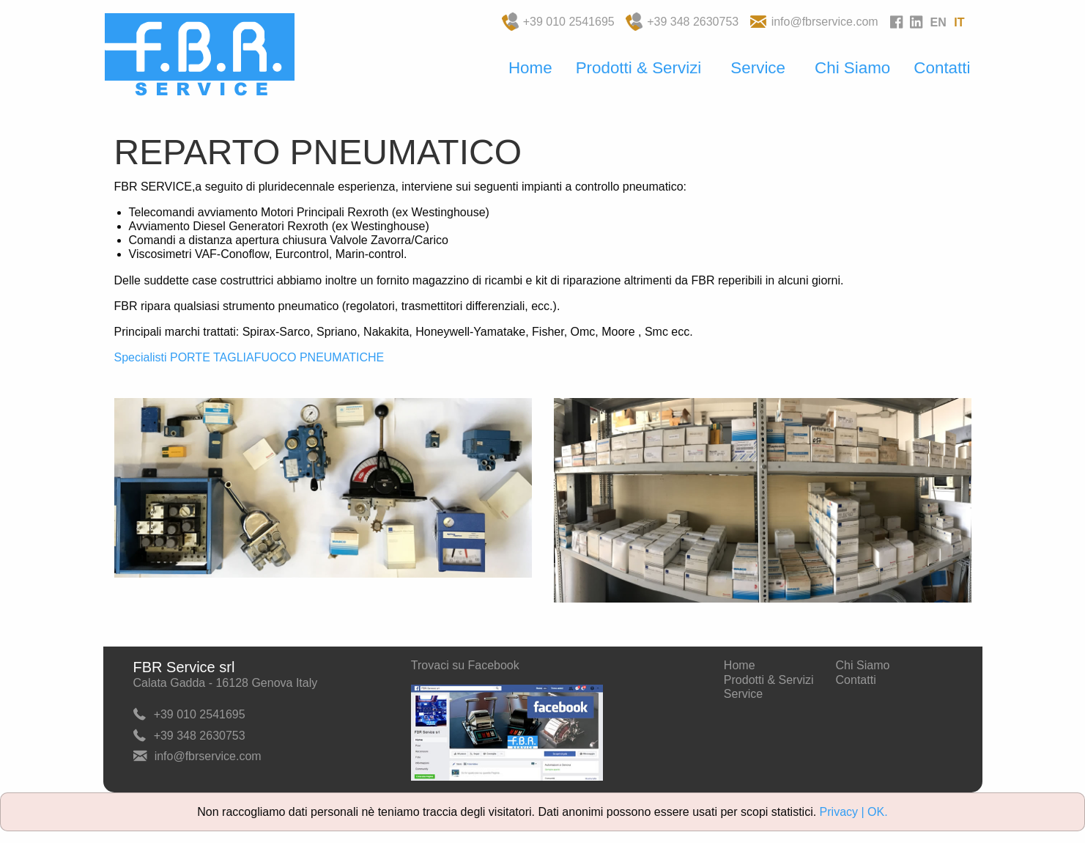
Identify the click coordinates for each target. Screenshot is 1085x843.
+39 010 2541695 (569, 21)
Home (530, 68)
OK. (877, 812)
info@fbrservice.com (824, 21)
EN (938, 22)
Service (757, 68)
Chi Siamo (852, 68)
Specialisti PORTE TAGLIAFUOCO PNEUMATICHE (249, 357)
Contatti (942, 68)
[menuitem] (530, 68)
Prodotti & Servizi (639, 68)
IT (959, 22)
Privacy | (844, 812)
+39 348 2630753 (692, 21)
